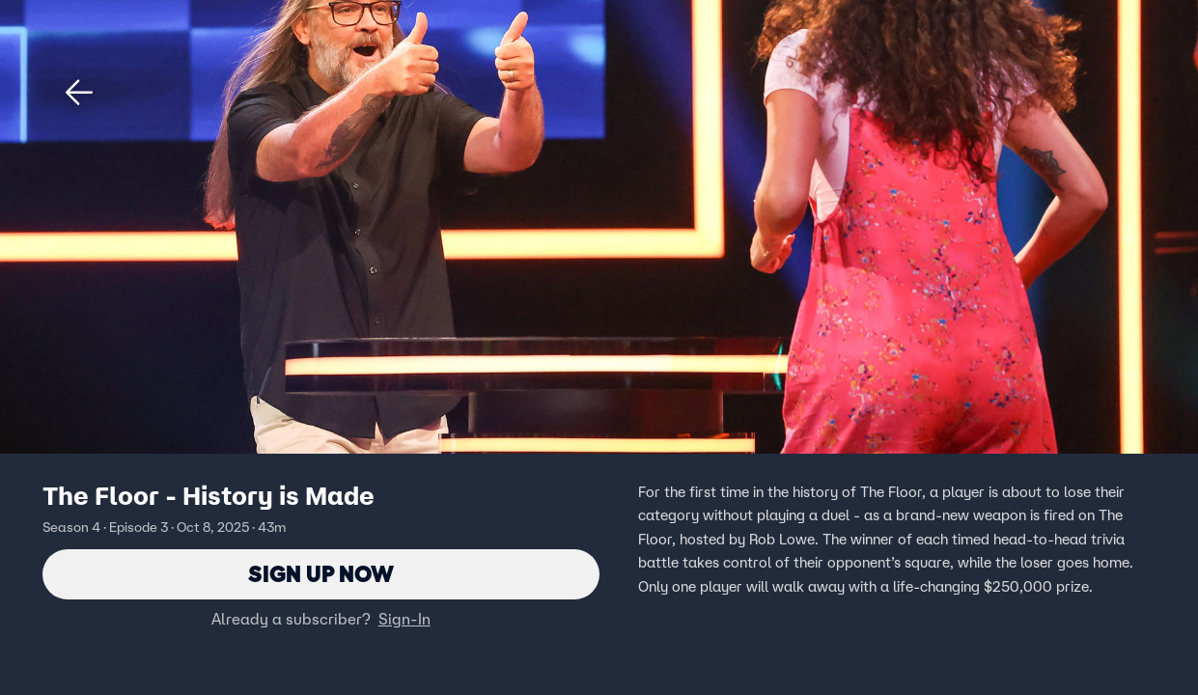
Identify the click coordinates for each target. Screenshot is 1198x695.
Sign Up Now (321, 574)
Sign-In (404, 618)
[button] (79, 92)
